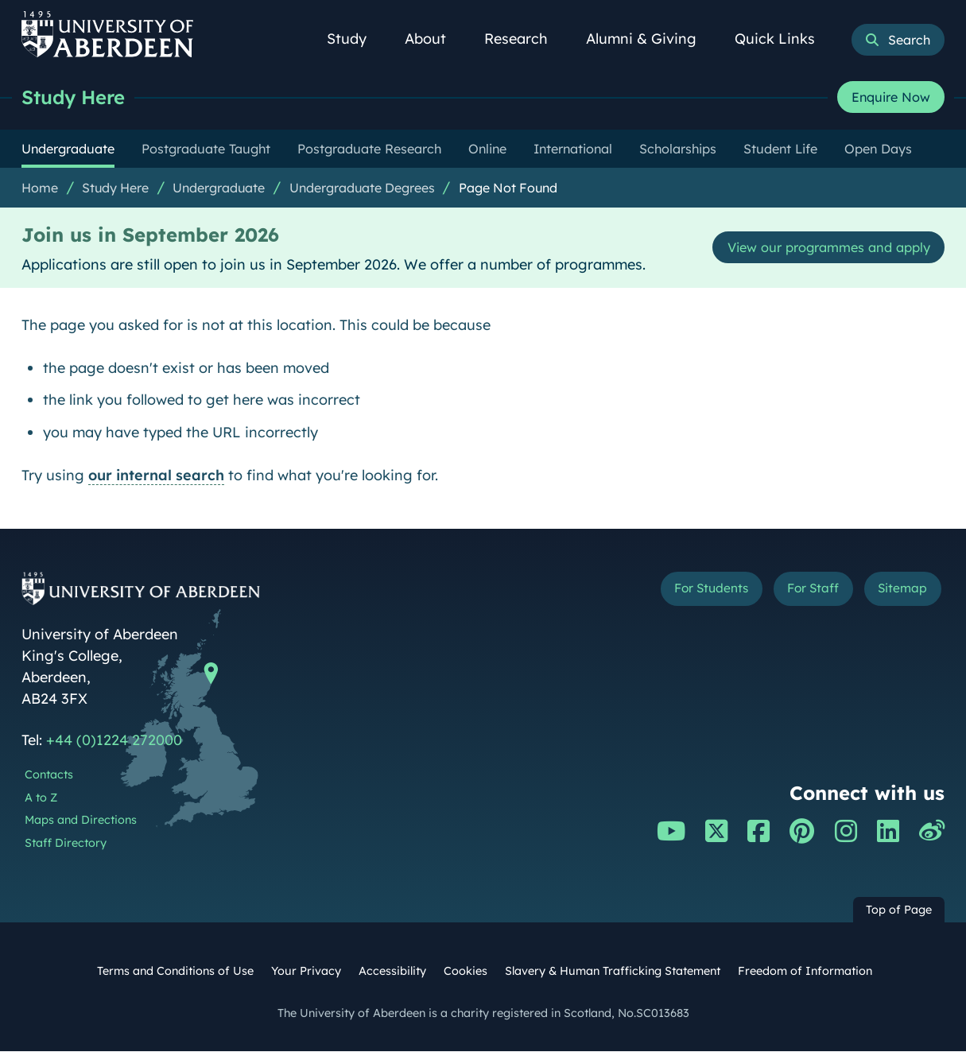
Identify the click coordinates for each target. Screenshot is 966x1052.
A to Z (41, 798)
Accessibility (392, 971)
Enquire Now (891, 98)
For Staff (795, 592)
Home (39, 188)
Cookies (465, 971)
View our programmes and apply (817, 248)
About (434, 38)
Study (355, 38)
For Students (678, 592)
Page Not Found (508, 188)
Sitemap (897, 592)
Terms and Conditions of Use (175, 971)
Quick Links (783, 38)
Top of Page (899, 910)
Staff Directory (66, 844)
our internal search (156, 476)
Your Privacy (306, 971)
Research (524, 38)
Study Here (77, 97)
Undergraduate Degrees (362, 188)
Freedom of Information (805, 971)
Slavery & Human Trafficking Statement (612, 971)
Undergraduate (219, 188)
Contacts (49, 775)
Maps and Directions (81, 820)
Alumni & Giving (650, 38)
